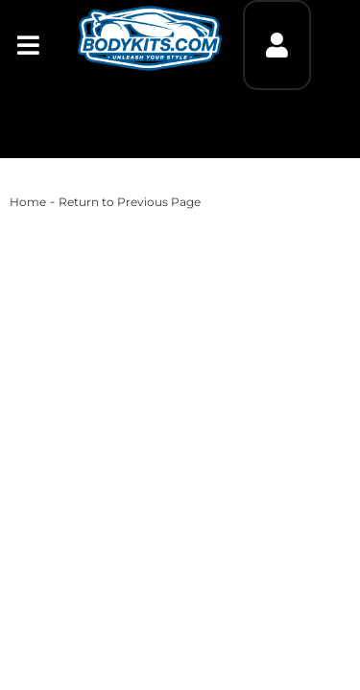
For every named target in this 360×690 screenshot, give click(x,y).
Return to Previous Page (130, 202)
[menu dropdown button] (28, 45)
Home (28, 202)
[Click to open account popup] (276, 45)
